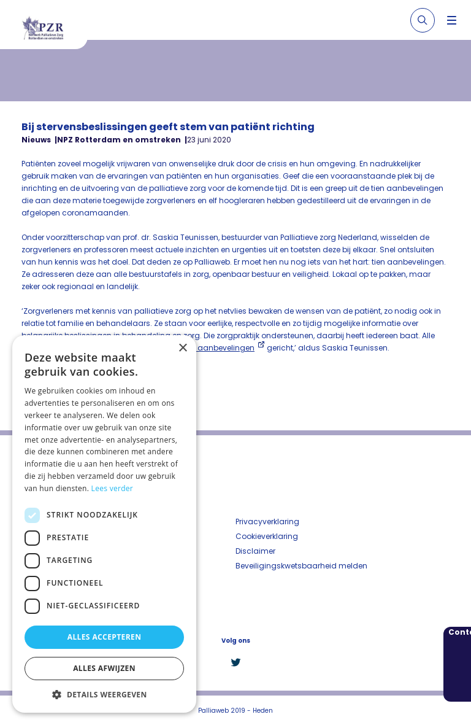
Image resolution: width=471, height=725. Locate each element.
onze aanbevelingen (216, 348)
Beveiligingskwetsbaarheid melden (301, 565)
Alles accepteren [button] (104, 637)
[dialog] (104, 524)
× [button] (182, 348)
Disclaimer (255, 551)
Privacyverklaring (267, 521)
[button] (104, 694)
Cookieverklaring (267, 536)
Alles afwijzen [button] (104, 668)
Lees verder (112, 488)
